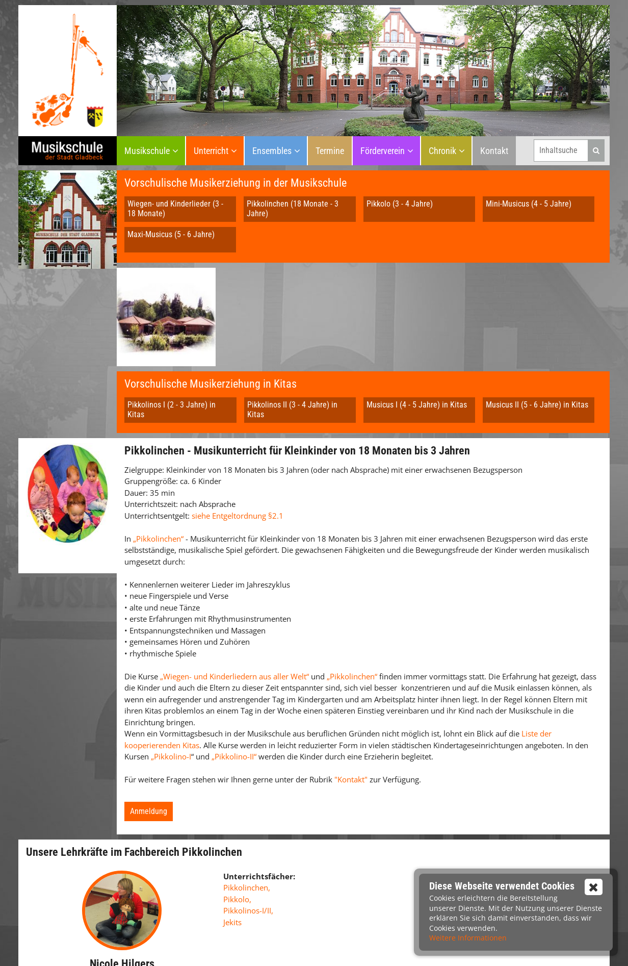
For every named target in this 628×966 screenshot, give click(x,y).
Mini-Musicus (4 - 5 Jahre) (528, 204)
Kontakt (494, 150)
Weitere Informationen (468, 938)
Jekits (232, 861)
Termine (330, 150)
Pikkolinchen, (246, 827)
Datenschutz (337, 949)
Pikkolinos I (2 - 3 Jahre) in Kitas (171, 312)
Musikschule (147, 150)
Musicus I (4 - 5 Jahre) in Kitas (417, 307)
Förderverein (382, 150)
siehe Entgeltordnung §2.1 (237, 455)
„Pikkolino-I (171, 696)
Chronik (442, 150)
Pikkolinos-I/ (245, 850)
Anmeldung (148, 750)
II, (270, 850)
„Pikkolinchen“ (158, 478)
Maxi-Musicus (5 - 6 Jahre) (171, 234)
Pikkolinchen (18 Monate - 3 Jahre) (292, 208)
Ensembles (272, 150)
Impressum (289, 949)
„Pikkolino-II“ (234, 696)
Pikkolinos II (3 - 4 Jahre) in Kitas (292, 312)
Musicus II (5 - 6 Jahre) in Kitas (537, 307)
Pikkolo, (237, 838)
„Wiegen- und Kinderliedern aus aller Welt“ (234, 616)
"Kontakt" (352, 719)
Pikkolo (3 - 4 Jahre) (400, 204)
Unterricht (211, 150)
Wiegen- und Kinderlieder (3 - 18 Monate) (175, 208)
